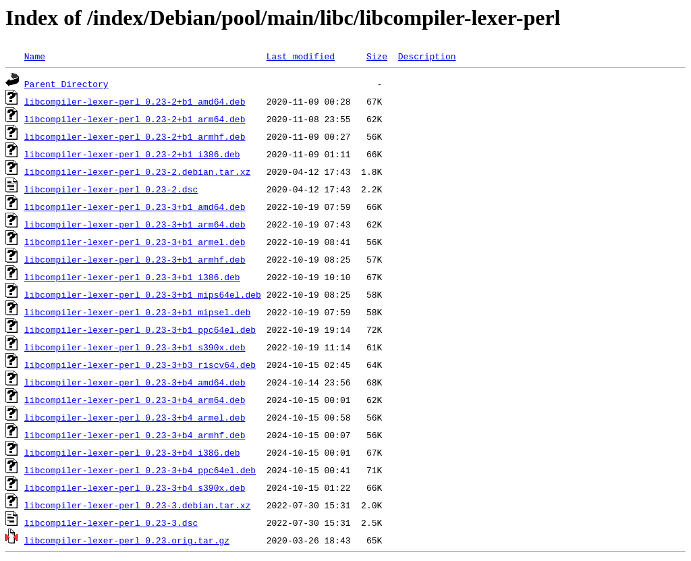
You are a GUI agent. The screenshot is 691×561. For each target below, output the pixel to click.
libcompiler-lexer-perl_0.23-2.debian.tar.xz (137, 171)
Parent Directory (66, 84)
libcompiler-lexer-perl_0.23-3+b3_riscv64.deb (140, 364)
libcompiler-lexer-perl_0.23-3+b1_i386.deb (132, 277)
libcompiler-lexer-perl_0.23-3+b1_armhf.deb (135, 259)
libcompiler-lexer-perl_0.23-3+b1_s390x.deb (135, 347)
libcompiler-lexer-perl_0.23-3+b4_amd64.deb (135, 382)
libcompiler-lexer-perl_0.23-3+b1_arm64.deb (135, 224)
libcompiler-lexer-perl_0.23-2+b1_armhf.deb (135, 136)
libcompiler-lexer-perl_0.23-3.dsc (111, 522)
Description (427, 56)
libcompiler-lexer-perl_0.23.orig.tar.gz (126, 540)
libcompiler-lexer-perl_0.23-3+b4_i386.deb (132, 452)
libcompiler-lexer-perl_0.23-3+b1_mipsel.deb (137, 312)
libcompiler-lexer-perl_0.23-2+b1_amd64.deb (135, 101)
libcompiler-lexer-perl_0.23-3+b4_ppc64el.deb (140, 470)
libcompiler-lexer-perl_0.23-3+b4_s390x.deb (135, 487)
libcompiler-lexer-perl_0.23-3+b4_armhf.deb (135, 435)
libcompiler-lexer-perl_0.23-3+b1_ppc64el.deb (140, 329)
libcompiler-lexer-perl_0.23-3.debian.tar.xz (137, 505)
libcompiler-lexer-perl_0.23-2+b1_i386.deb (132, 154)
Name (34, 56)
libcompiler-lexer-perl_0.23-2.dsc (111, 189)
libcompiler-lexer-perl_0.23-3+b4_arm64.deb (135, 400)
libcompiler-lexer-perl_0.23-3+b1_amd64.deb (135, 207)
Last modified (301, 56)
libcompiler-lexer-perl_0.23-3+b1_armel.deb (135, 242)
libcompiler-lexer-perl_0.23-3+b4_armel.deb (135, 417)
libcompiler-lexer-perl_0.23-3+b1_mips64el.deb (142, 294)
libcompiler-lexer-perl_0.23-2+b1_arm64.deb (135, 119)
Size (376, 56)
